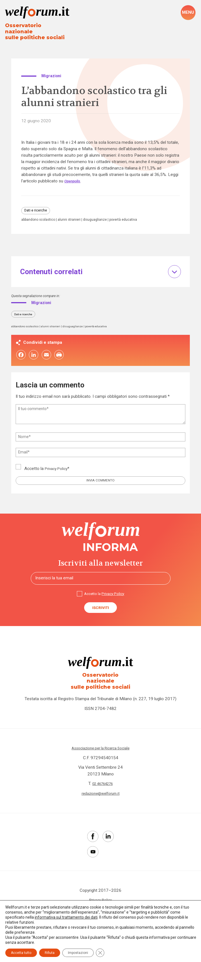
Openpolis (73, 177)
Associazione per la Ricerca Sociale (100, 748)
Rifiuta (50, 953)
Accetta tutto (21, 953)
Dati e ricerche (37, 207)
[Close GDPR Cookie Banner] (100, 953)
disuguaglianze (103, 217)
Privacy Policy (57, 468)
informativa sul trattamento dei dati (66, 917)
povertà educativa (135, 217)
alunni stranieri (74, 217)
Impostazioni (78, 953)
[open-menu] (188, 12)
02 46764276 (102, 783)
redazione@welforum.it (100, 793)
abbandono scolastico (40, 217)
